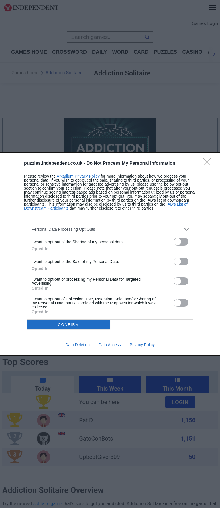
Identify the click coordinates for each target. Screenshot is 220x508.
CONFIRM (68, 324)
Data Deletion (77, 344)
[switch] (181, 242)
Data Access (110, 344)
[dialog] (110, 254)
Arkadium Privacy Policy (78, 176)
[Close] (208, 163)
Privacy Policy (142, 344)
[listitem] (110, 229)
